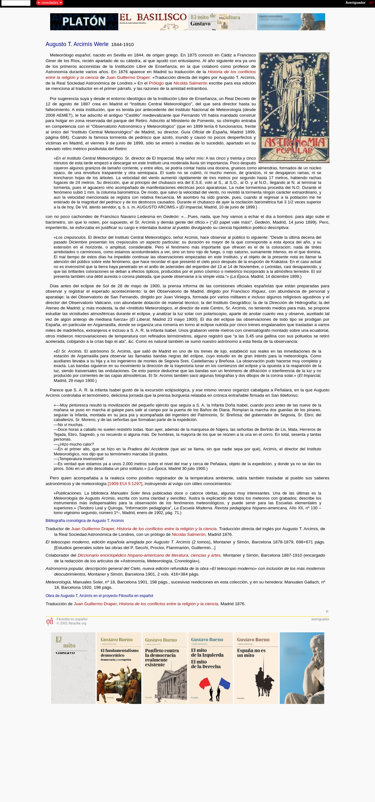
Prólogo (156, 83)
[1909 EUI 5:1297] (125, 483)
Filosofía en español (72, 619)
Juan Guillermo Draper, (93, 528)
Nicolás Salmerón (191, 83)
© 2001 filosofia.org (71, 623)
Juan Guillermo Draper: (128, 77)
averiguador (320, 619)
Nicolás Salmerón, (189, 534)
